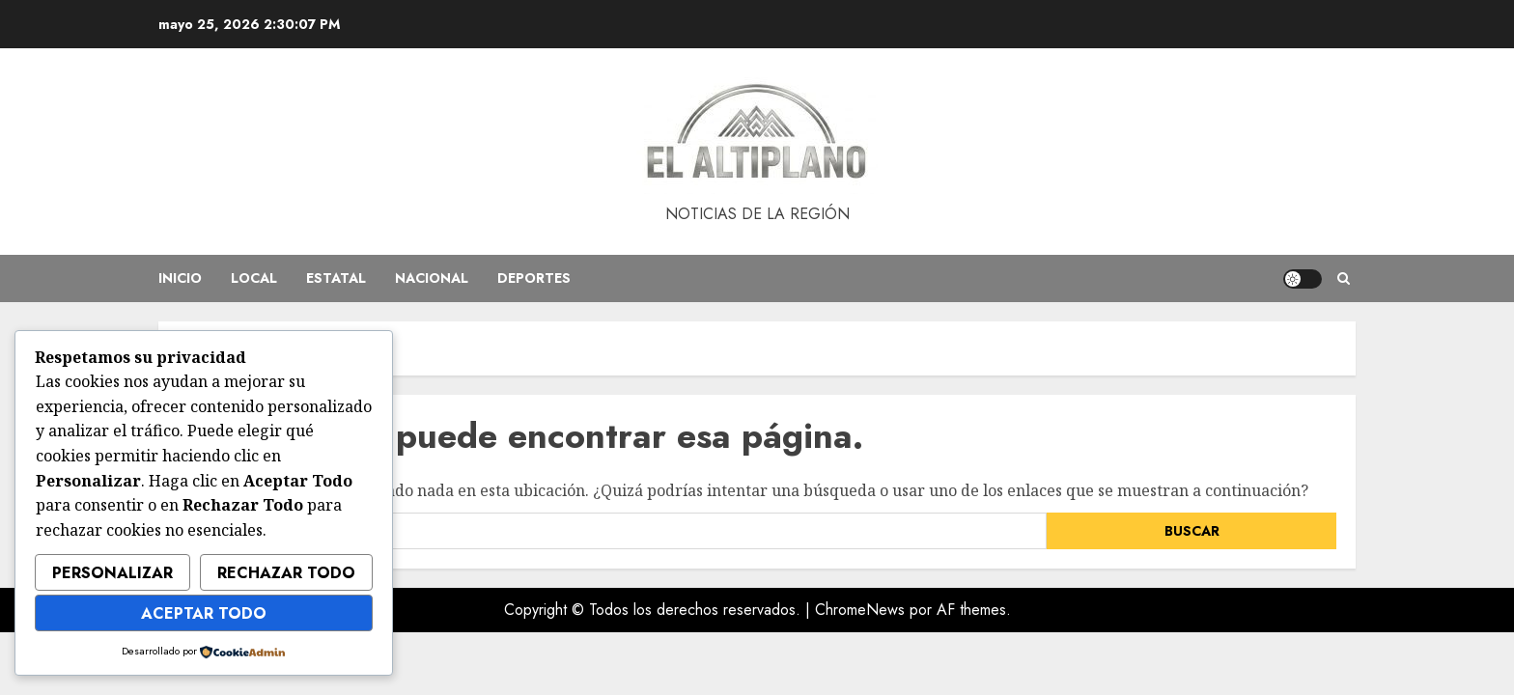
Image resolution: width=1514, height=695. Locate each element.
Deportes (534, 278)
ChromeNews (860, 609)
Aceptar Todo (203, 613)
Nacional (431, 278)
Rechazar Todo (286, 573)
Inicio (180, 278)
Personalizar (112, 573)
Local (254, 278)
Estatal (336, 278)
